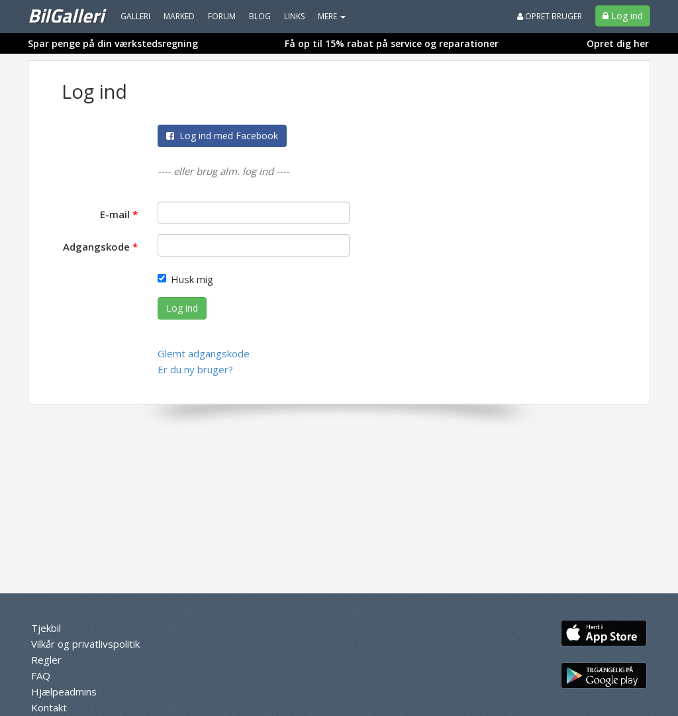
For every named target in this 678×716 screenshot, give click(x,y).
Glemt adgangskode (204, 353)
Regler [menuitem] (46, 659)
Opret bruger (549, 16)
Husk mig (185, 279)
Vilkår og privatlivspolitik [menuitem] (85, 643)
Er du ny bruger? (195, 369)
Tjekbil (46, 627)
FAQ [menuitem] (40, 675)
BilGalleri (66, 15)
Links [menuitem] (294, 16)
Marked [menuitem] (179, 16)
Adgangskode (96, 246)
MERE (332, 16)
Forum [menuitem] (222, 16)
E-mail (115, 214)
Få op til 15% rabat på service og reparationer (392, 43)
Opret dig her (618, 43)
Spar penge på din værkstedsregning (113, 43)
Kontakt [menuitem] (49, 707)
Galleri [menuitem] (135, 16)
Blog (260, 16)
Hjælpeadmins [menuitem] (64, 691)
